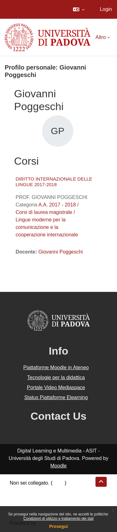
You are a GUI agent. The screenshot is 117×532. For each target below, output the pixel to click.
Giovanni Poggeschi (60, 251)
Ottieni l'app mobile (31, 505)
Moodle (58, 465)
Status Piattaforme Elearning (56, 397)
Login (106, 9)
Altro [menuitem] (100, 37)
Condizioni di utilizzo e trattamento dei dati (58, 518)
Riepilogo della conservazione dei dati (52, 490)
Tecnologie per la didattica (56, 377)
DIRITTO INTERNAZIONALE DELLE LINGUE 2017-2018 (54, 181)
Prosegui (58, 526)
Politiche (19, 498)
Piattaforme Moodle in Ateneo (56, 367)
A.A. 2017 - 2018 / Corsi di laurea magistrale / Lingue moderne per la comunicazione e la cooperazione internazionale (47, 219)
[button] (78, 9)
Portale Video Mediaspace (56, 387)
